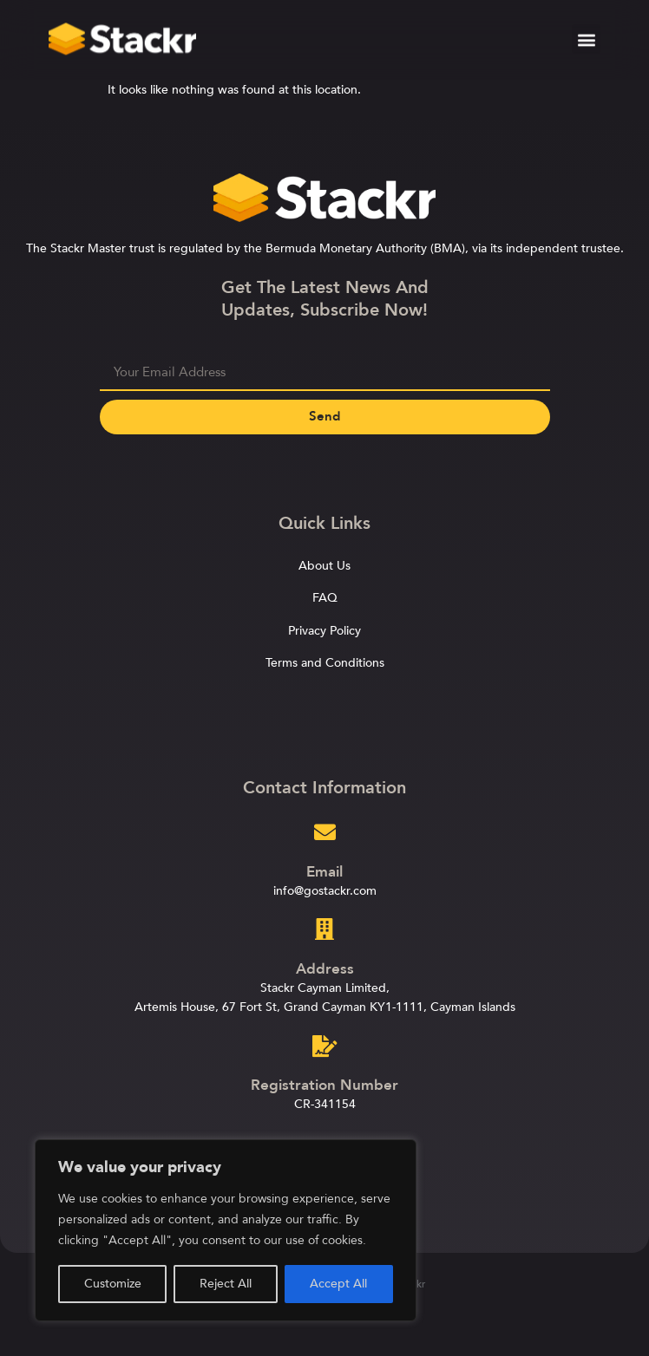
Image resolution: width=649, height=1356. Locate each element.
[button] (586, 36)
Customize (112, 1283)
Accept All (338, 1283)
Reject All (226, 1283)
